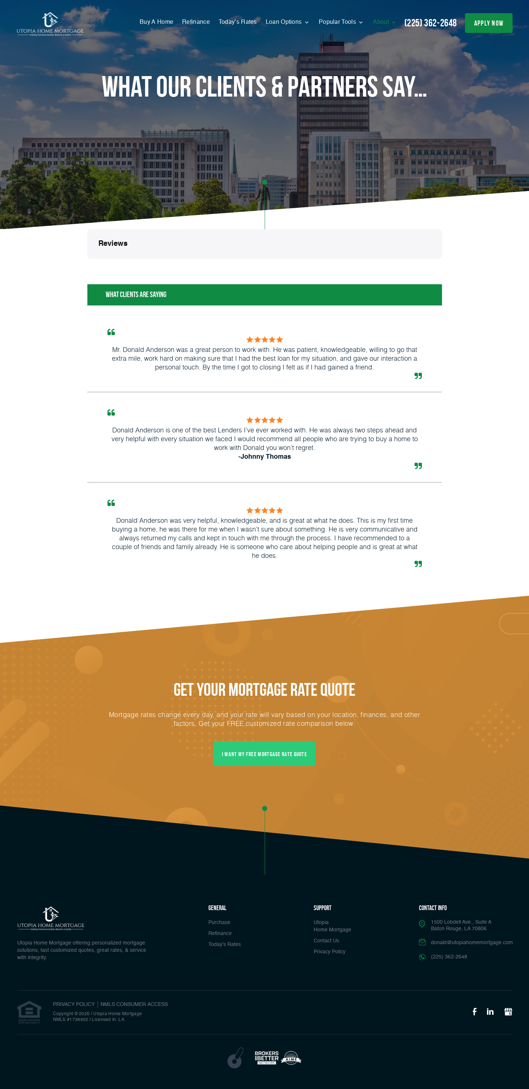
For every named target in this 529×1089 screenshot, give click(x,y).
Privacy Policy (329, 951)
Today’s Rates (238, 22)
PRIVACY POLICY (74, 1004)
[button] (87, 266)
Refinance (196, 22)
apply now (489, 23)
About (381, 22)
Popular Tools (338, 22)
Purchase (219, 922)
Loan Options (284, 22)
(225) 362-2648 (430, 23)
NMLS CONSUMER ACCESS (134, 1004)
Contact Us (326, 940)
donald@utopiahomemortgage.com (472, 942)
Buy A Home (156, 22)
